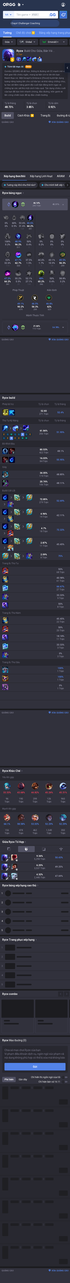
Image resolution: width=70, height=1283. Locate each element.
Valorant (7, 1143)
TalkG (5, 1220)
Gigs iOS (7, 1279)
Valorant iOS (9, 1270)
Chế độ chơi (25, 32)
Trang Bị (45, 115)
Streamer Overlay (12, 1234)
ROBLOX (7, 1179)
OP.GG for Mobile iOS (14, 1252)
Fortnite (6, 1166)
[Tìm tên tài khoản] (52, 14)
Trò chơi (7, 1211)
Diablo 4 (7, 1202)
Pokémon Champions (15, 1197)
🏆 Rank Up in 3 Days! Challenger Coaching (32, 23)
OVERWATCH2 (10, 1148)
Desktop (7, 1206)
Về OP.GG (7, 1106)
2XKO (5, 1157)
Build (7, 115)
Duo (4, 1215)
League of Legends (13, 1134)
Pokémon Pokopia (13, 1184)
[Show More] (20, 4)
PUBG (5, 1152)
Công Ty (7, 1111)
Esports (6, 1224)
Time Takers (9, 1193)
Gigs (4, 1229)
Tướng (7, 32)
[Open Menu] (63, 4)
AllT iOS (7, 1261)
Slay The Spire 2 (11, 1188)
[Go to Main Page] (9, 4)
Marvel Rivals (10, 1161)
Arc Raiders (9, 1175)
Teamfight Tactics (13, 1139)
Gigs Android (9, 1275)
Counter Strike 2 (11, 1170)
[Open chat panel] (67, 68)
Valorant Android (12, 1266)
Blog (4, 1115)
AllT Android (9, 1257)
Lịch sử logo (9, 1120)
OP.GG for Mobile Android (17, 1248)
